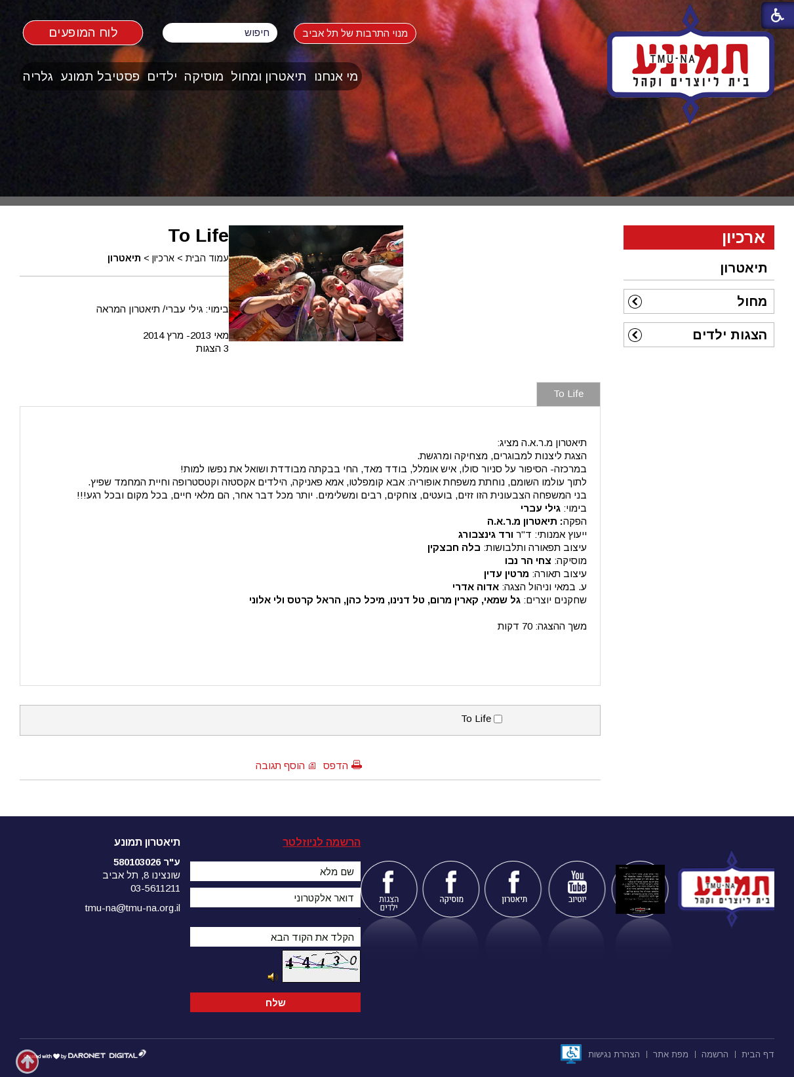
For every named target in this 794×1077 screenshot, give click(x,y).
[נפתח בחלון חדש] (571, 1054)
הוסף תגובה (280, 765)
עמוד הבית (207, 258)
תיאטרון (124, 258)
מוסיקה (204, 76)
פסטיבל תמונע (100, 76)
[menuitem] (336, 76)
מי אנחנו (336, 76)
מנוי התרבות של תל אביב (367, 33)
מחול (752, 301)
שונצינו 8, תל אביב (141, 874)
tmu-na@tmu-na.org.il (132, 907)
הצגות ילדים (729, 335)
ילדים (162, 76)
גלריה (38, 76)
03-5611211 (155, 888)
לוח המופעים (83, 32)
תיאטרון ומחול (269, 76)
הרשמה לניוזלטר (322, 842)
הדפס (335, 765)
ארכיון (163, 258)
